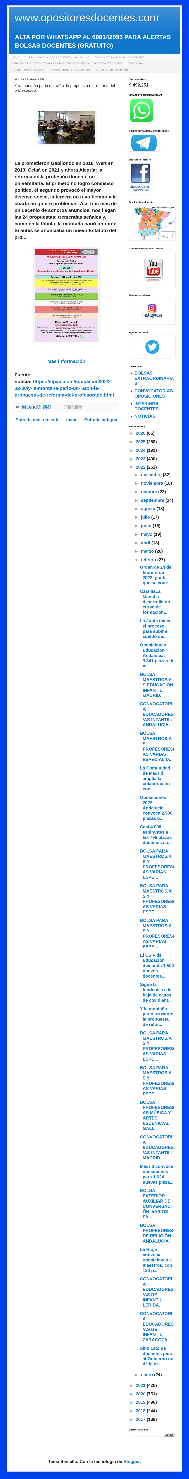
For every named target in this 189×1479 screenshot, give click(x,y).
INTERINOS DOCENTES (146, 406)
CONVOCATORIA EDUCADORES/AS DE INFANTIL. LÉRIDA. (157, 1291)
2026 (141, 433)
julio (146, 517)
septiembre (153, 500)
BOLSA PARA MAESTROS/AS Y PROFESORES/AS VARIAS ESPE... (157, 864)
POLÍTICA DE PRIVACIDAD (28, 69)
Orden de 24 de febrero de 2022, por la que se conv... (155, 575)
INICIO (15, 57)
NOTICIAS (144, 416)
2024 (141, 450)
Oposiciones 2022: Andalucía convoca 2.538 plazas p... (156, 808)
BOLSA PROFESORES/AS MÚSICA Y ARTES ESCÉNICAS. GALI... (157, 1115)
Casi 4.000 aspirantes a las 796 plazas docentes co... (156, 834)
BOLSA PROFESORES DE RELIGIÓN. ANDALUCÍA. (156, 1233)
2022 (141, 467)
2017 (141, 1419)
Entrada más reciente (37, 419)
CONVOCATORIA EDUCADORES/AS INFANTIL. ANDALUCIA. (157, 714)
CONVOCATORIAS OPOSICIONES (153, 393)
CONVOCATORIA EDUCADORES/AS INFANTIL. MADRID (157, 1147)
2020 (141, 1393)
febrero (149, 559)
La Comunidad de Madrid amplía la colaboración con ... (155, 778)
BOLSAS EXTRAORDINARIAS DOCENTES (120, 57)
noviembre (152, 483)
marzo (148, 551)
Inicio (72, 419)
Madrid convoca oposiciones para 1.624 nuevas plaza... (156, 1174)
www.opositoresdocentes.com (87, 17)
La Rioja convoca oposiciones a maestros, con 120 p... (156, 1260)
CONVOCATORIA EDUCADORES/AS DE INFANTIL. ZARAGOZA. (157, 1326)
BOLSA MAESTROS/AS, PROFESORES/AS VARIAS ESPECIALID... (157, 746)
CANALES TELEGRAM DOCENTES (70, 69)
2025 (141, 441)
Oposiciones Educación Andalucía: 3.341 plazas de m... (157, 655)
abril (146, 542)
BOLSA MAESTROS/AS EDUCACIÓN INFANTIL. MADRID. (156, 685)
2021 (141, 1385)
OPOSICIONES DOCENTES (112, 69)
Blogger (131, 1461)
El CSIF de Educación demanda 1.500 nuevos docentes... (157, 965)
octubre (149, 491)
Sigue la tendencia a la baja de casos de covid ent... (156, 992)
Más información (66, 361)
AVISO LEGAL (136, 63)
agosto (148, 508)
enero (147, 1374)
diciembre (152, 474)
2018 (141, 1410)
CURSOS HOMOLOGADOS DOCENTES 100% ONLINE (57, 57)
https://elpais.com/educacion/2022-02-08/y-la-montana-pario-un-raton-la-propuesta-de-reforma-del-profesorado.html (64, 388)
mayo (147, 534)
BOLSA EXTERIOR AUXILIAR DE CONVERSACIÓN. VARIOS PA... (156, 1203)
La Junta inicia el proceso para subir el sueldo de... (155, 628)
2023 (141, 458)
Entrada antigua (100, 419)
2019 (141, 1402)
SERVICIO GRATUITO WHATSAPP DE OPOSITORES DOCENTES (50, 63)
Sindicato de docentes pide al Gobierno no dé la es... (156, 1356)
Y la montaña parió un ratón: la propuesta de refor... (156, 1016)
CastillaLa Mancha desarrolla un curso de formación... (155, 602)
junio (147, 525)
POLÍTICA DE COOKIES (108, 63)
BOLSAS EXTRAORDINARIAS (154, 378)
